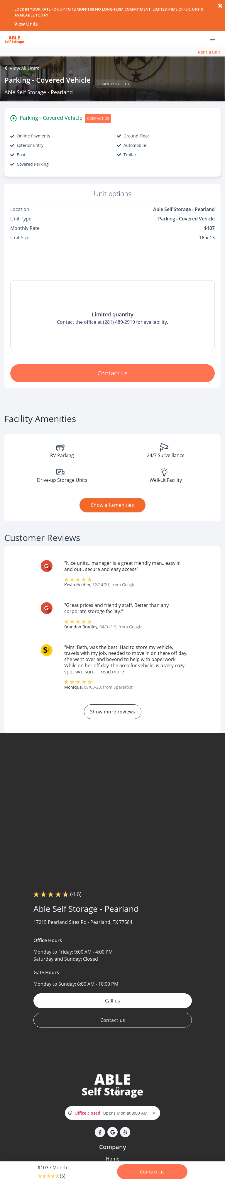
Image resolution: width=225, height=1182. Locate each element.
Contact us (112, 373)
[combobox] (112, 1113)
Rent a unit (209, 52)
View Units (26, 24)
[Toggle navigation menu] (215, 39)
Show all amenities (112, 505)
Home (112, 1159)
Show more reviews (112, 711)
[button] (100, 1132)
